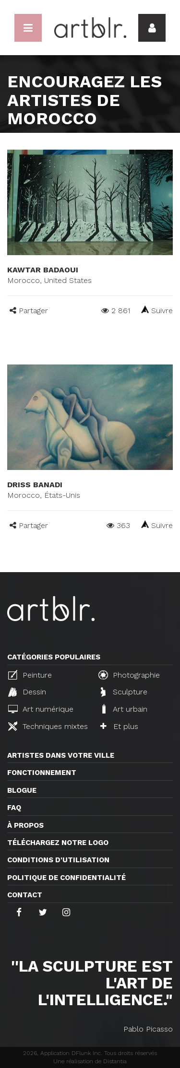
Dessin (27, 692)
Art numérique (40, 709)
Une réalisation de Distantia (90, 1061)
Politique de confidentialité (66, 877)
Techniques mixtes (48, 726)
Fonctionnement (41, 772)
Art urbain (123, 709)
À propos (25, 825)
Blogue (21, 790)
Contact (24, 895)
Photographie (129, 675)
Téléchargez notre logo (57, 842)
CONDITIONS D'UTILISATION (58, 860)
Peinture (30, 675)
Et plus (119, 726)
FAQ (14, 807)
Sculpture (124, 692)
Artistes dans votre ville (60, 755)
